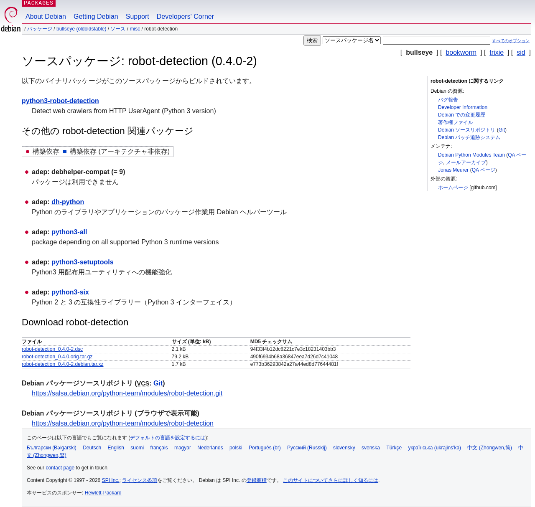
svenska (371, 448)
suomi (137, 448)
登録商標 (257, 480)
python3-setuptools (82, 262)
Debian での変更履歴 (461, 115)
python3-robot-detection (60, 100)
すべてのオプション (511, 40)
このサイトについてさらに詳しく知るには (330, 480)
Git (502, 130)
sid (521, 52)
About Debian (45, 16)
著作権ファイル (455, 122)
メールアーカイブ (466, 162)
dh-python (67, 201)
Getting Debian (96, 16)
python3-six (70, 292)
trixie (496, 52)
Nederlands (210, 448)
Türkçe (394, 448)
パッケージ (39, 29)
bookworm (461, 52)
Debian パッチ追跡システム (469, 137)
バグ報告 (448, 100)
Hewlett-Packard (103, 493)
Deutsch (92, 448)
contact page (60, 468)
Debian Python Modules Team (471, 155)
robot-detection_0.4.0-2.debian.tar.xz (62, 364)
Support (137, 16)
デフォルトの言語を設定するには (167, 438)
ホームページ (453, 187)
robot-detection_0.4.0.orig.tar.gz (57, 357)
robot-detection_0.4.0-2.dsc (52, 349)
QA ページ (483, 170)
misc (135, 29)
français (159, 448)
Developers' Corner (185, 16)
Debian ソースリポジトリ (466, 130)
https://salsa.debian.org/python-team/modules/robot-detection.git (127, 393)
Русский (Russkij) (307, 448)
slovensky (344, 448)
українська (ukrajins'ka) (434, 448)
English (116, 448)
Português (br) (265, 448)
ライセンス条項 (139, 480)
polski (235, 448)
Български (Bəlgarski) (51, 448)
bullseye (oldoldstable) (81, 29)
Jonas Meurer (453, 170)
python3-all (69, 232)
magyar (182, 448)
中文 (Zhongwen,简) (489, 448)
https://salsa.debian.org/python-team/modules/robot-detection (123, 423)
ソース (117, 29)
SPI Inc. (111, 480)
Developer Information (462, 107)
